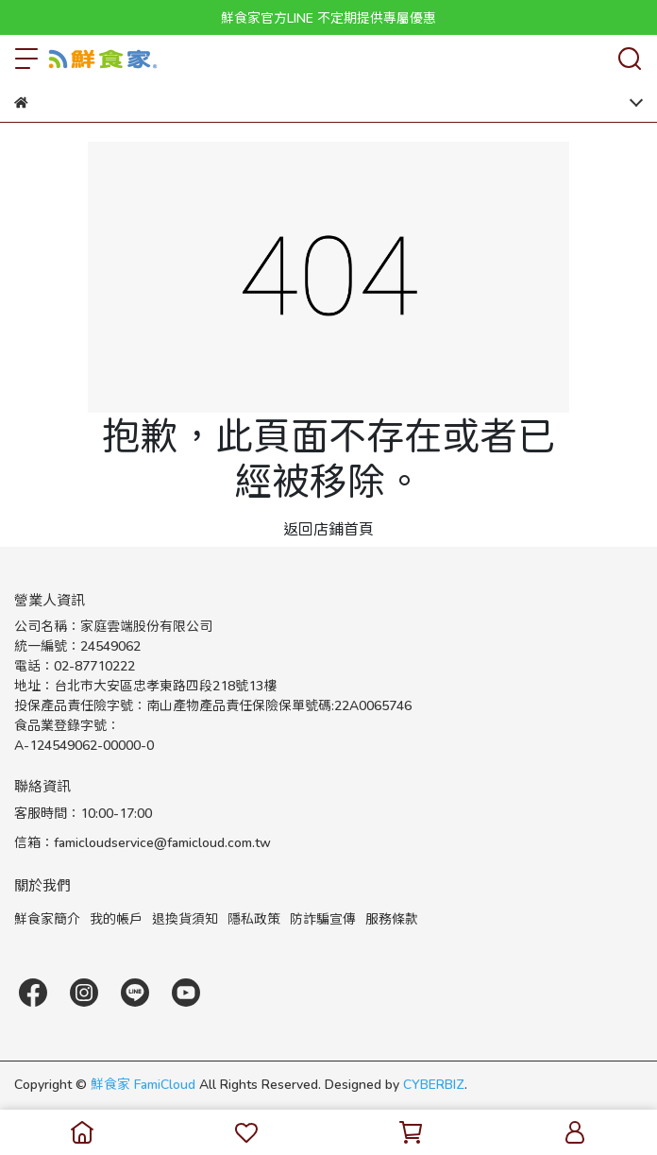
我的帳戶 (116, 918)
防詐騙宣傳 (323, 918)
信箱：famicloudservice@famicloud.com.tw (142, 842)
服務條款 (391, 918)
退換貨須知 (185, 918)
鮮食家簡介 (47, 918)
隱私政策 (253, 918)
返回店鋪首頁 (328, 528)
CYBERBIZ (433, 1084)
